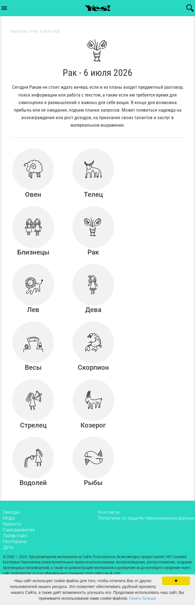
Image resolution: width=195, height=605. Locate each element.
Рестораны (15, 549)
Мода (9, 526)
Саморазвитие (19, 537)
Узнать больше (142, 598)
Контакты (109, 520)
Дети (8, 555)
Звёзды (11, 520)
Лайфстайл (15, 543)
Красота (12, 531)
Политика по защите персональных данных (146, 526)
